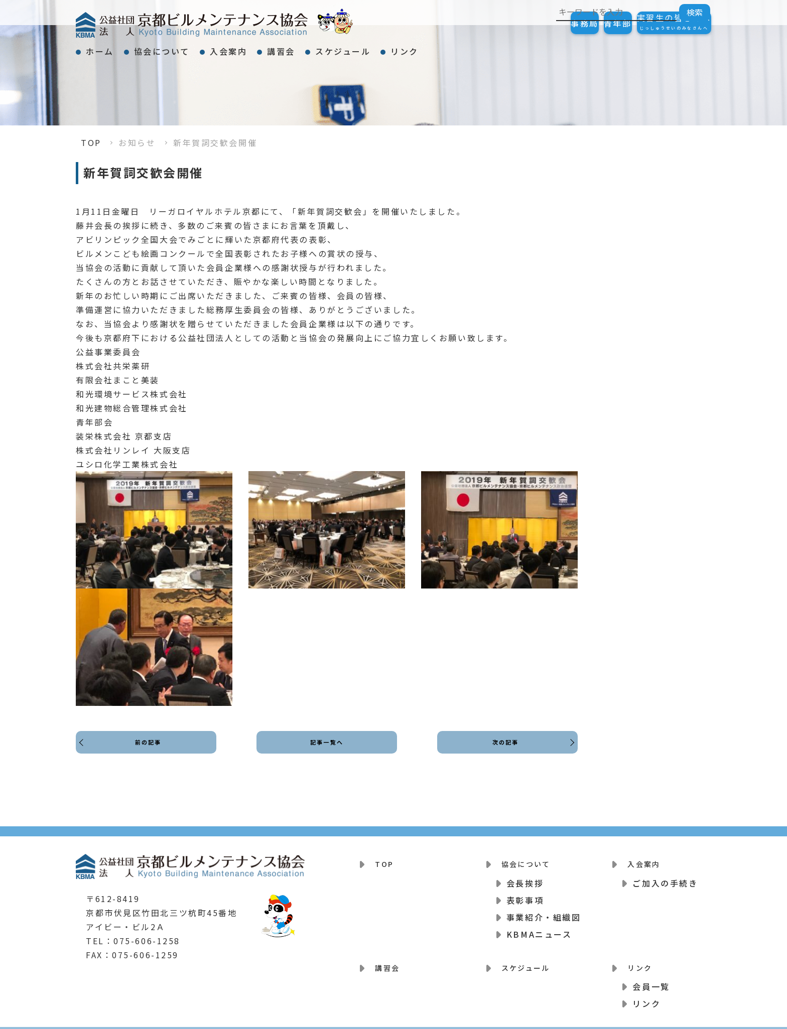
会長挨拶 (525, 876)
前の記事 (151, 751)
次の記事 (502, 751)
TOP (91, 142)
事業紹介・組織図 (543, 911)
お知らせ (137, 142)
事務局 (534, 23)
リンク (504, 47)
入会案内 (273, 47)
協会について (189, 47)
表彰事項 (525, 894)
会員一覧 (651, 974)
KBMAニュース (539, 928)
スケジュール (424, 47)
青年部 (588, 23)
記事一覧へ (327, 751)
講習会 (344, 47)
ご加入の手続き (665, 876)
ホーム (109, 47)
